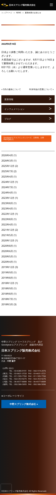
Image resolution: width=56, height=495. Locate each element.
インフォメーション (14, 109)
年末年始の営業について (40, 89)
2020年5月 (7, 256)
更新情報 (8, 99)
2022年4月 (7, 224)
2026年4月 (7, 155)
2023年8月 (7, 203)
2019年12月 (7, 267)
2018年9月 (7, 288)
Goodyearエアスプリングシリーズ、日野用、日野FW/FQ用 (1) (23, 138)
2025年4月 (7, 176)
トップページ (6, 12)
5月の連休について (12, 89)
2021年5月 (7, 235)
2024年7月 (7, 187)
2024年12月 (7, 182)
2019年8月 (7, 277)
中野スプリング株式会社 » (24, 404)
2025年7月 (7, 171)
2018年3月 (7, 304)
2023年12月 (7, 198)
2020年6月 (7, 251)
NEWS (18, 12)
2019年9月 (7, 272)
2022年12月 (7, 213)
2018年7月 (7, 299)
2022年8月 (7, 219)
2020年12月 (7, 240)
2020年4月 (7, 261)
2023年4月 (7, 208)
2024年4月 (7, 192)
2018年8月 (7, 293)
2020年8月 (7, 245)
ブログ (7, 118)
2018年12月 (7, 283)
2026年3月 (7, 160)
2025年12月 (7, 166)
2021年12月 (7, 229)
